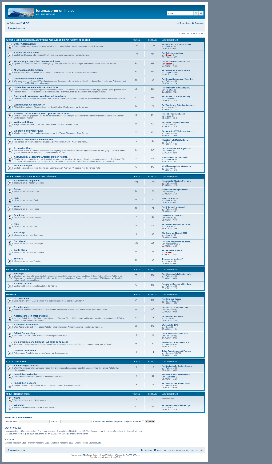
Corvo (17, 189)
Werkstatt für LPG (170, 325)
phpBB (82, 455)
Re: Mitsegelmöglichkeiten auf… (176, 274)
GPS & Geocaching (24, 333)
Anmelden (10, 417)
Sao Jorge (19, 232)
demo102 (170, 46)
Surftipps (19, 273)
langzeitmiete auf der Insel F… (175, 157)
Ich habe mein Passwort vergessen (108, 421)
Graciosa (19, 215)
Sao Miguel (20, 241)
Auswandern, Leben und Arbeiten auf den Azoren (40, 157)
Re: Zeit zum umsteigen (172, 53)
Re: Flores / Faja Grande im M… (176, 122)
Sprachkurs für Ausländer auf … (176, 342)
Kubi (98, 443)
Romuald (169, 125)
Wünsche (19, 405)
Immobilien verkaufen (26, 374)
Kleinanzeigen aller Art (26, 365)
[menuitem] (25, 23)
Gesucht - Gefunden (25, 350)
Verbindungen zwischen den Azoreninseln (37, 61)
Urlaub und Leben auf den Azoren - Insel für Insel (31, 177)
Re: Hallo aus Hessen (171, 299)
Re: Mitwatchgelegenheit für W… (177, 224)
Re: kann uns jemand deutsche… (177, 242)
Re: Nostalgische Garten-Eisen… (177, 366)
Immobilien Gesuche (25, 383)
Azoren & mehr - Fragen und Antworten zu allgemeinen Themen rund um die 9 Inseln (48, 40)
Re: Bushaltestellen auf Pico (175, 334)
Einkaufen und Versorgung (28, 130)
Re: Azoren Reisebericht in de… (176, 284)
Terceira (18, 258)
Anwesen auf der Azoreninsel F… (177, 375)
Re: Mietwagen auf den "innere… (177, 70)
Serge (168, 327)
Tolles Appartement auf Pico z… (176, 351)
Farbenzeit (170, 81)
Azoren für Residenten (26, 324)
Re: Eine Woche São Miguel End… (177, 149)
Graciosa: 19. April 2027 (172, 216)
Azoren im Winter (23, 148)
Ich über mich (21, 298)
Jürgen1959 (171, 72)
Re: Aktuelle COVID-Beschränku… (177, 131)
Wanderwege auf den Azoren (29, 104)
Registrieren (25, 417)
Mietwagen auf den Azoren (28, 70)
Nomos (169, 318)
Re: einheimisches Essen (173, 114)
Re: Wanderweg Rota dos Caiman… (178, 105)
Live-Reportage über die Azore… (176, 166)
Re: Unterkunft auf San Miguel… (176, 88)
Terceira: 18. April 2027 (172, 259)
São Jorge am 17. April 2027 (174, 233)
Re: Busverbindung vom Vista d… (177, 79)
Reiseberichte (21, 307)
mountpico (170, 159)
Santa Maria (20, 250)
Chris (168, 142)
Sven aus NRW (172, 353)
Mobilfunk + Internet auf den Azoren (33, 139)
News (17, 398)
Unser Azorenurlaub (25, 44)
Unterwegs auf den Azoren (28, 78)
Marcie (168, 116)
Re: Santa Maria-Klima (172, 250)
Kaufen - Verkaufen (16, 362)
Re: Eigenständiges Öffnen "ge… (177, 405)
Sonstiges (11, 295)
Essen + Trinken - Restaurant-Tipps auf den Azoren (41, 113)
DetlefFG (169, 226)
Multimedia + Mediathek (17, 270)
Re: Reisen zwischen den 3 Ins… (177, 62)
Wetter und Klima (23, 122)
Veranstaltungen (23, 165)
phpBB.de (117, 457)
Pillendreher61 (172, 244)
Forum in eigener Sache (18, 394)
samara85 (170, 98)
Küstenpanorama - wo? (172, 316)
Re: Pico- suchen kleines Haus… (177, 383)
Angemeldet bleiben (134, 421)
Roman (169, 55)
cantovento (170, 377)
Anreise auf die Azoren (26, 52)
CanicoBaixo (171, 301)
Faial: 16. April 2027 (171, 198)
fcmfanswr (170, 107)
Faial (16, 198)
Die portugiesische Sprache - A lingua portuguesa (41, 342)
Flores (17, 206)
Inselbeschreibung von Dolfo (175, 190)
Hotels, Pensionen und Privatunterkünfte (36, 87)
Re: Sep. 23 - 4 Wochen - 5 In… (176, 308)
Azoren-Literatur (23, 283)
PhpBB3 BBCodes (133, 455)
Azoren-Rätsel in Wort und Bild (31, 316)
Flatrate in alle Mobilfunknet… (175, 140)
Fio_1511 (170, 90)
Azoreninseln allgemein (26, 180)
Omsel (168, 407)
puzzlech (169, 192)
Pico (16, 224)
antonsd (169, 151)
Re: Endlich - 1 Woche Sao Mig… (177, 96)
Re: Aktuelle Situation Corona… (176, 181)
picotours (169, 168)
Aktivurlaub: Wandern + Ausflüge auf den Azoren (40, 96)
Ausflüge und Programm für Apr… (177, 44)
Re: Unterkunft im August (173, 207)
